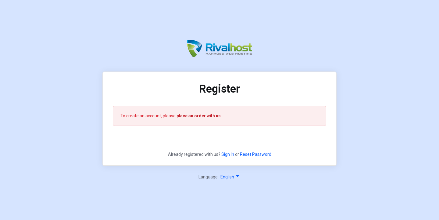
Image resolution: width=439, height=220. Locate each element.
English (230, 176)
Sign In (227, 154)
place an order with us (199, 115)
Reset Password (255, 154)
